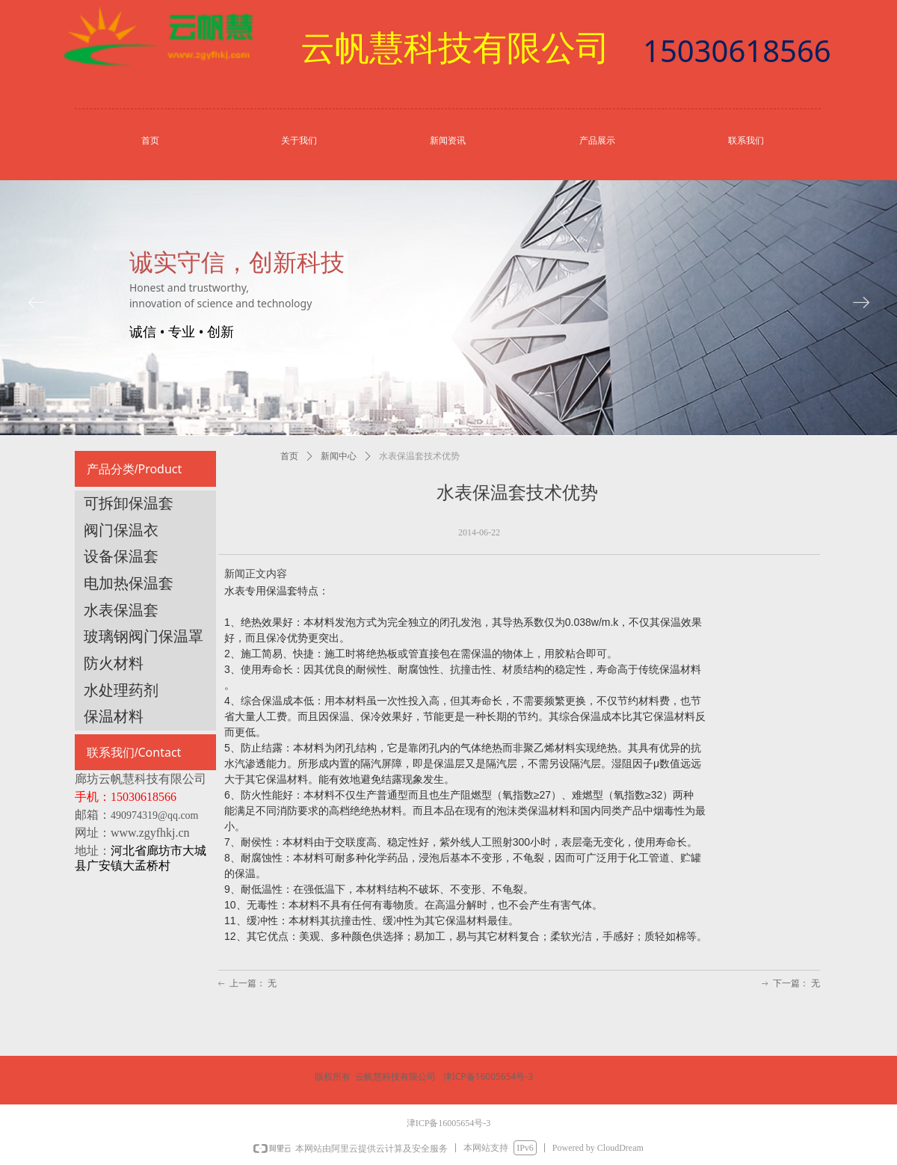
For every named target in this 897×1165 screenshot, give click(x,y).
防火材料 (114, 663)
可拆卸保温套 (128, 503)
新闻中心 (339, 456)
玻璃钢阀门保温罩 (143, 636)
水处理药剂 (121, 690)
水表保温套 (121, 610)
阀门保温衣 (121, 530)
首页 (289, 456)
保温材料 (114, 716)
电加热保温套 (128, 583)
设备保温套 (121, 556)
